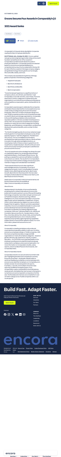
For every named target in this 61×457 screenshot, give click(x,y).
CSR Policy (50, 348)
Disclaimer (48, 351)
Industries (36, 300)
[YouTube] (16, 315)
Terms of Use (21, 348)
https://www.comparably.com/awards (16, 183)
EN (40, 3)
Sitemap (55, 351)
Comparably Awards (10, 255)
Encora (31, 56)
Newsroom (36, 323)
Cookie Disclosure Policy (40, 348)
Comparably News (10, 248)
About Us (35, 313)
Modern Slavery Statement (37, 351)
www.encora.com (25, 222)
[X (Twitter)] (12, 314)
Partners (35, 305)
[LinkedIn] (20, 314)
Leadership (36, 318)
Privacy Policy (29, 348)
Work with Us (37, 325)
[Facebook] (5, 314)
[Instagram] (9, 314)
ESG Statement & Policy (23, 351)
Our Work (36, 302)
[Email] (24, 315)
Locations (36, 321)
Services (35, 297)
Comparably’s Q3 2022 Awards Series (16, 61)
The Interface (37, 316)
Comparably (8, 228)
